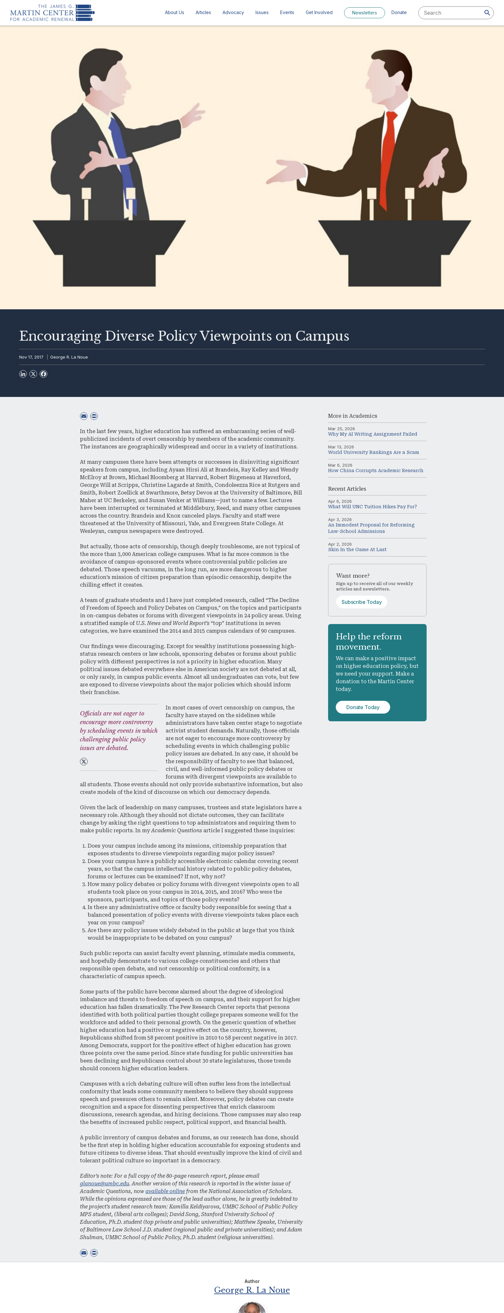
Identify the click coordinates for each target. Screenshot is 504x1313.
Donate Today (363, 707)
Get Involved (319, 12)
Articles (203, 12)
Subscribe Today (362, 602)
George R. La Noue (69, 357)
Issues (262, 12)
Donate (399, 12)
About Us (174, 12)
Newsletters (364, 12)
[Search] (487, 12)
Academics (363, 416)
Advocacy (233, 12)
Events (287, 12)
